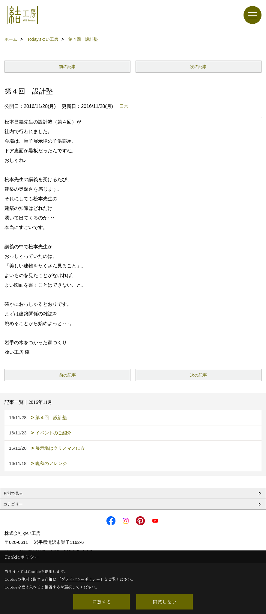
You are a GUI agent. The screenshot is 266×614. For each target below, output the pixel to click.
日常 (124, 106)
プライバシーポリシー (80, 579)
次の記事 (198, 66)
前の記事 (67, 66)
